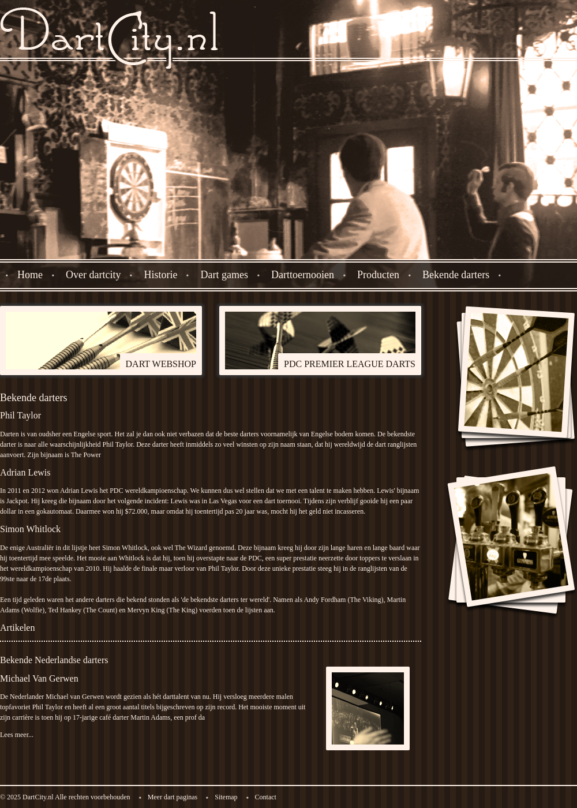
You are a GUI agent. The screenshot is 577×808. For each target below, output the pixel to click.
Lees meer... (16, 735)
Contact (265, 797)
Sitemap (226, 797)
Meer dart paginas (173, 797)
